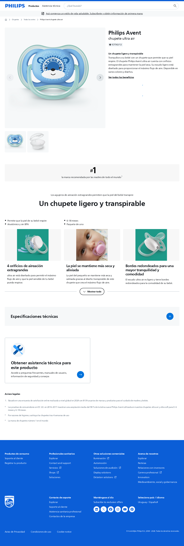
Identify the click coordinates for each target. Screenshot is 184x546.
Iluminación (101, 458)
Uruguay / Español (148, 502)
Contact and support (60, 463)
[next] (100, 77)
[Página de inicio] (15, 6)
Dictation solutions (105, 477)
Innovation (144, 477)
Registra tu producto (15, 463)
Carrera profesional (150, 473)
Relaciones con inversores (151, 468)
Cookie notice (64, 532)
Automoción (100, 463)
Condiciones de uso (41, 532)
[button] (169, 316)
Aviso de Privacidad (15, 532)
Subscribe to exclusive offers (108, 502)
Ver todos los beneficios (121, 77)
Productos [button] (33, 6)
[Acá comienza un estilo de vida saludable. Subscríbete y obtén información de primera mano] (92, 13)
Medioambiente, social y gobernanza (157, 482)
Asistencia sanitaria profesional (65, 512)
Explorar (53, 458)
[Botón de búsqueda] (175, 6)
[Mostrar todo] (92, 291)
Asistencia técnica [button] (51, 6)
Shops (54, 473)
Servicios (55, 468)
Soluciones (54, 477)
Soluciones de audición (107, 468)
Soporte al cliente (14, 458)
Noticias (142, 463)
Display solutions (102, 473)
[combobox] (114, 5)
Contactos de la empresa (62, 516)
